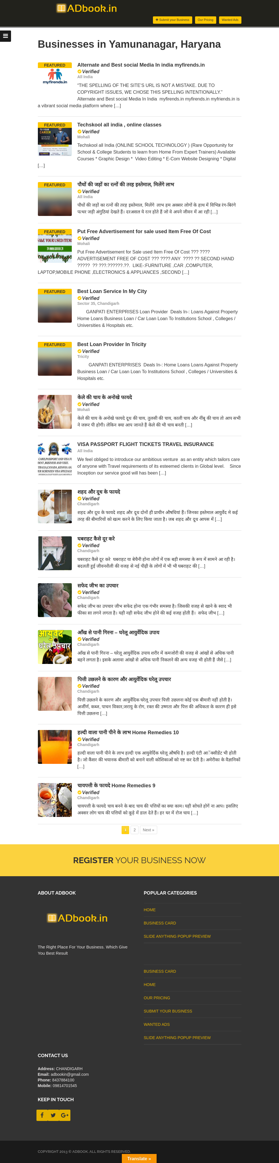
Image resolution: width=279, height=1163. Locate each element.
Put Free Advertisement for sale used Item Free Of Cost (144, 231)
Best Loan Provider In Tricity (111, 344)
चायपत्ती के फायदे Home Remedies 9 (116, 785)
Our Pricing (205, 19)
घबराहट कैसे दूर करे (95, 539)
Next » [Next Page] (148, 830)
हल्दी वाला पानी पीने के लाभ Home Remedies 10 (128, 732)
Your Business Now (139, 860)
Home (150, 910)
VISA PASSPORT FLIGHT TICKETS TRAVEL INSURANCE (145, 444)
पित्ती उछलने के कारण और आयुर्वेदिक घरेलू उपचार (124, 679)
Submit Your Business (168, 1011)
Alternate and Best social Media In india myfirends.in (141, 65)
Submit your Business (172, 19)
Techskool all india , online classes (119, 125)
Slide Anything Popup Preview (177, 936)
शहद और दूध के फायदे (98, 492)
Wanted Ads (230, 19)
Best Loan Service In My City (112, 291)
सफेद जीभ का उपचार (97, 586)
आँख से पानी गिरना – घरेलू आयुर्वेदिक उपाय (118, 632)
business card (160, 923)
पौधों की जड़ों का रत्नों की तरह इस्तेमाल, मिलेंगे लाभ (125, 184)
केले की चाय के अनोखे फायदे (104, 397)
